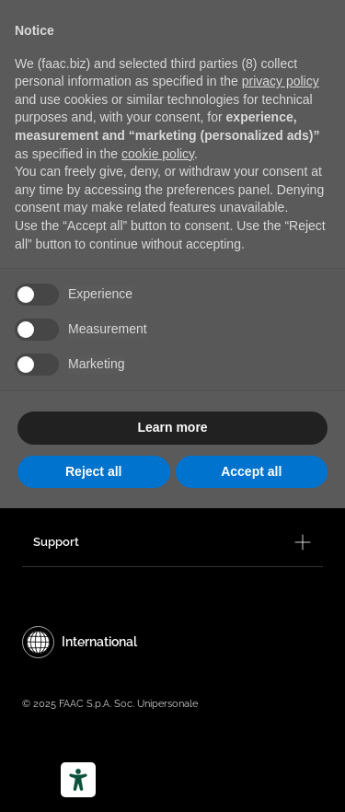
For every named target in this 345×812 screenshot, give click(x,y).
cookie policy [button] (157, 153)
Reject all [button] (93, 471)
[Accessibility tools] (78, 779)
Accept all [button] (251, 471)
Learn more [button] (172, 427)
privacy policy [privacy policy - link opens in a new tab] (280, 81)
